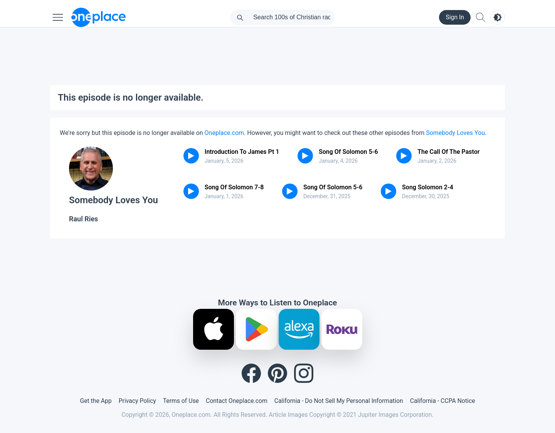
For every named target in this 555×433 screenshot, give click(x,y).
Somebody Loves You (455, 132)
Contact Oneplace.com (236, 400)
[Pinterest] (277, 373)
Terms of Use (181, 400)
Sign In (455, 17)
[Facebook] (251, 373)
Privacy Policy (137, 400)
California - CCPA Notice (442, 400)
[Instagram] (303, 373)
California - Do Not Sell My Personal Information (338, 400)
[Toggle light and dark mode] (497, 17)
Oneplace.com (224, 132)
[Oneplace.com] (98, 17)
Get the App (95, 400)
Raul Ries (83, 219)
